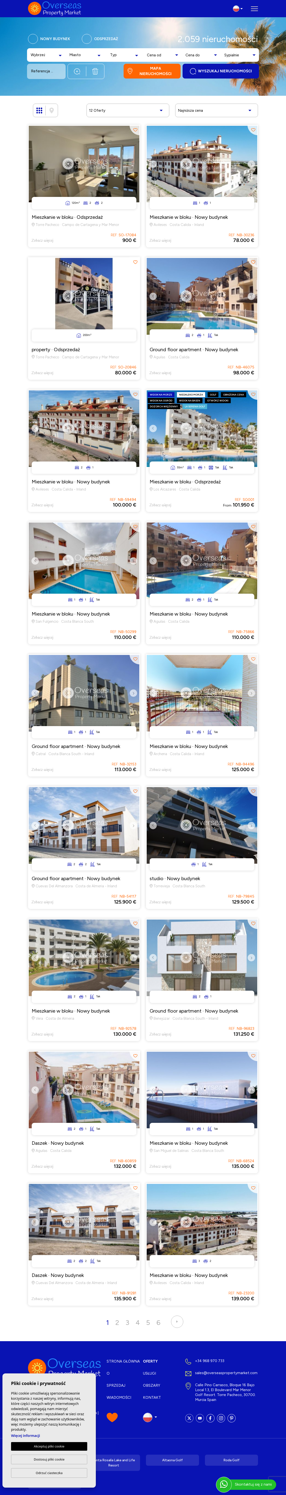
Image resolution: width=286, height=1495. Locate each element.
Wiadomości (119, 1397)
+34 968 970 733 (209, 1361)
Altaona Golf (172, 1460)
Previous (152, 168)
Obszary (151, 1385)
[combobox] (47, 55)
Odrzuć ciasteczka (49, 1473)
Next (252, 168)
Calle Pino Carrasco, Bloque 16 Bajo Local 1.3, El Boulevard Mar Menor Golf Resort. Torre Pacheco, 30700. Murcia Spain (225, 1392)
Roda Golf (231, 1460)
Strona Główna (123, 1361)
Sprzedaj (116, 1385)
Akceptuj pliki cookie (49, 1446)
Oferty (150, 1361)
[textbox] (38, 55)
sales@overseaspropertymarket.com (226, 1373)
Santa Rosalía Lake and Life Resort (113, 1462)
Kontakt (152, 1397)
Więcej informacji (25, 1435)
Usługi (149, 1373)
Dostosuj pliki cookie (49, 1459)
